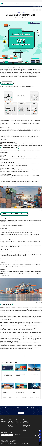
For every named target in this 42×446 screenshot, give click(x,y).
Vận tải (12, 3)
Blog (40, 6)
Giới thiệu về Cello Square (26, 422)
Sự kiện (24, 429)
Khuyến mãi (24, 430)
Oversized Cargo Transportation (34, 375)
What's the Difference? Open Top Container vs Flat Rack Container (7, 375)
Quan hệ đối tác (25, 426)
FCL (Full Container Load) (20, 392)
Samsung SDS (25, 421)
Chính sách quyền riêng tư (10, 443)
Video (9, 429)
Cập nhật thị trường (11, 422)
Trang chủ (34, 6)
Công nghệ (25, 3)
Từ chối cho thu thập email (17, 443)
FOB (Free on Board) (6, 392)
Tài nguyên (31, 3)
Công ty (39, 3)
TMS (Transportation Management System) (21, 375)
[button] (4, 3)
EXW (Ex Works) (32, 392)
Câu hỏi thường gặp (18, 422)
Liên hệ (17, 421)
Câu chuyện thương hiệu (26, 425)
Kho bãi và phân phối (17, 3)
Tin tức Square (10, 421)
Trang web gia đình (24, 443)
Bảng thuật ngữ (10, 426)
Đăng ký (21, 412)
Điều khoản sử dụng (3, 443)
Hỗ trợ (36, 3)
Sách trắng (9, 425)
